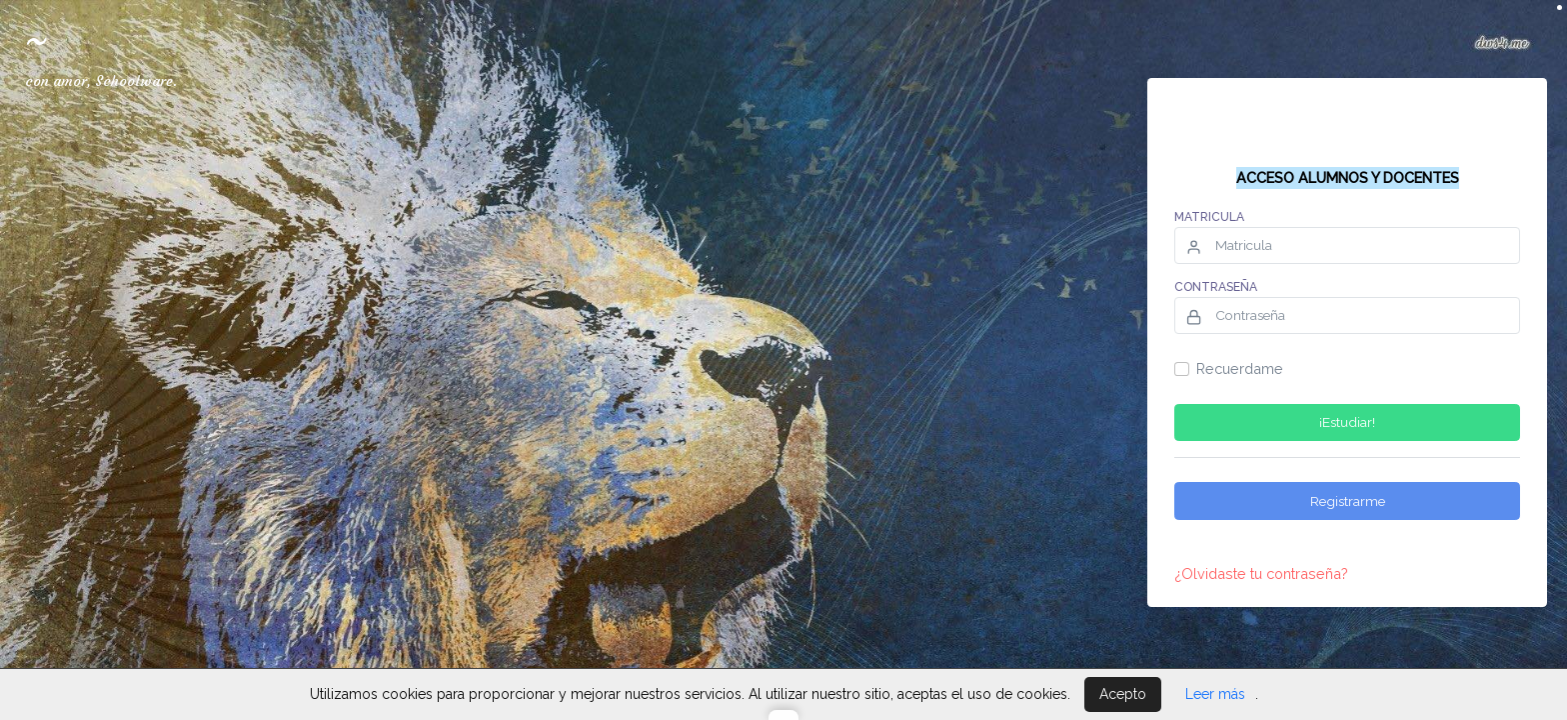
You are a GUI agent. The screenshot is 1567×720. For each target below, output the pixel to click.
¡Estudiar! (1347, 422)
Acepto (1122, 694)
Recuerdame (1239, 368)
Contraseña (1215, 287)
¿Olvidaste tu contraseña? (1261, 573)
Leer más (1215, 694)
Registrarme (1347, 501)
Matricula (1209, 217)
